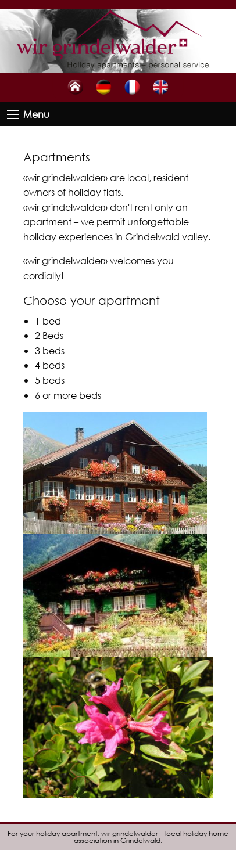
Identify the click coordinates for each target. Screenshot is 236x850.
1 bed (48, 321)
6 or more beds (68, 395)
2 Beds (49, 335)
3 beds (50, 350)
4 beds (50, 365)
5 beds (50, 380)
